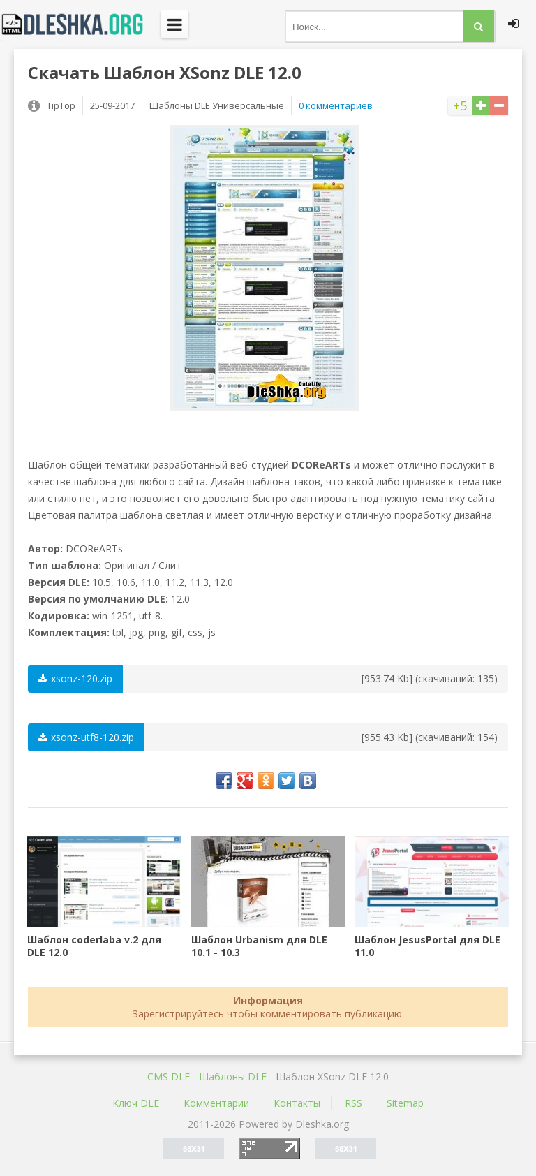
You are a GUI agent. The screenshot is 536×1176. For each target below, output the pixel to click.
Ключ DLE (135, 1103)
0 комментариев (336, 105)
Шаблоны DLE (233, 1076)
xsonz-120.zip (75, 678)
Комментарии (216, 1103)
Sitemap (405, 1103)
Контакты (297, 1103)
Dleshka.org (80, 24)
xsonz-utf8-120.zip (86, 737)
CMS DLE (168, 1076)
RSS (353, 1103)
